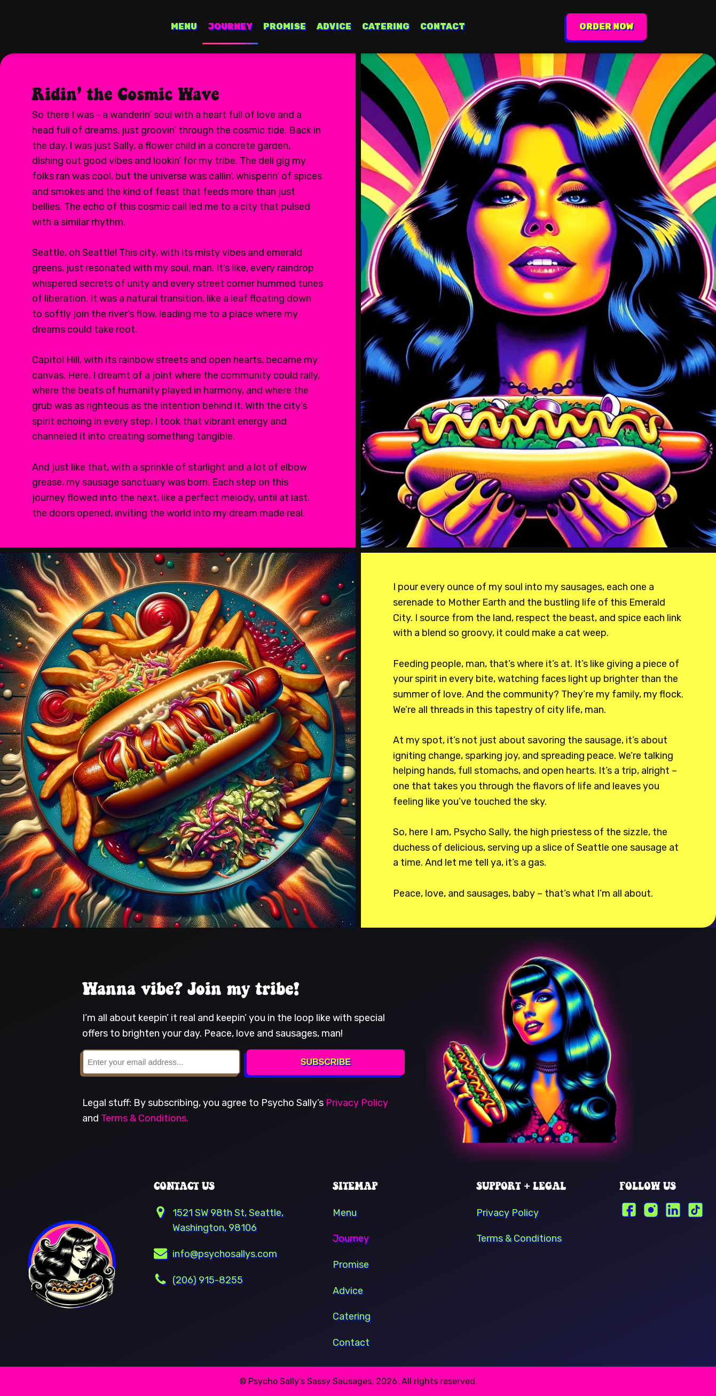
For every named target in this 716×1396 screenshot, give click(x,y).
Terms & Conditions (519, 1238)
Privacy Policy (357, 1102)
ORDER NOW (606, 26)
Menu (184, 26)
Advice (334, 26)
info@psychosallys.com (224, 1253)
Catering (386, 26)
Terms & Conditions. (144, 1118)
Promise (284, 26)
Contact (442, 26)
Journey (230, 26)
